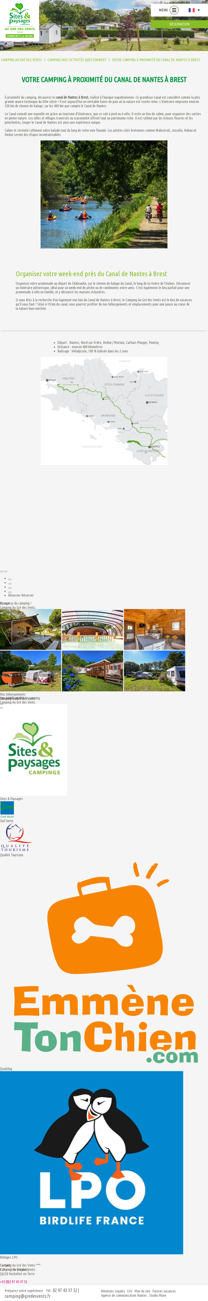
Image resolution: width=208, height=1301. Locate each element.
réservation (179, 24)
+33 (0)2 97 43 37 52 (13, 1282)
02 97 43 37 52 (65, 1290)
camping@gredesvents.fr (28, 1296)
